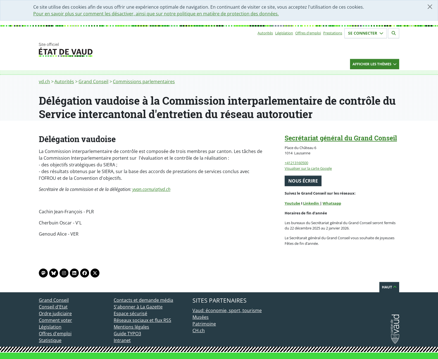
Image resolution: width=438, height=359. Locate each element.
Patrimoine (204, 324)
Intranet (122, 340)
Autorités (265, 32)
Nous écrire (303, 181)
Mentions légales (131, 327)
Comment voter (55, 320)
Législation (284, 32)
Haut (389, 286)
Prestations (332, 32)
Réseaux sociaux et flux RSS (142, 320)
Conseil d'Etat (53, 307)
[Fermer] (430, 6)
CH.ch (198, 330)
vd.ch (44, 81)
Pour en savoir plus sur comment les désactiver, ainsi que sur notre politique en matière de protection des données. (156, 14)
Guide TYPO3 (127, 334)
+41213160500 (296, 162)
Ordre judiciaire (55, 313)
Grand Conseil (93, 81)
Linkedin (311, 203)
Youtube (292, 203)
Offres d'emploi (308, 32)
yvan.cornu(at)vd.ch (151, 189)
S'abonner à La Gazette (138, 307)
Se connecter (365, 33)
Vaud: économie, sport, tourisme (227, 310)
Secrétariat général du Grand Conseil (341, 138)
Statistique (50, 340)
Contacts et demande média (143, 300)
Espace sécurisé (130, 313)
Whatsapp (332, 203)
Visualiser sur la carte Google (308, 168)
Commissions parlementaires (144, 81)
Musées (200, 317)
